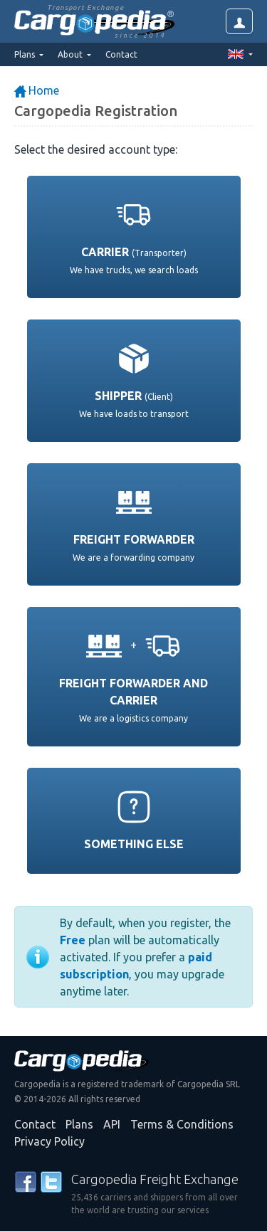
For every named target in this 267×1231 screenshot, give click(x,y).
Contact (121, 54)
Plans (79, 1124)
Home (36, 90)
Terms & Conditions (182, 1124)
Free (72, 940)
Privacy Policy (49, 1141)
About (71, 54)
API (111, 1124)
